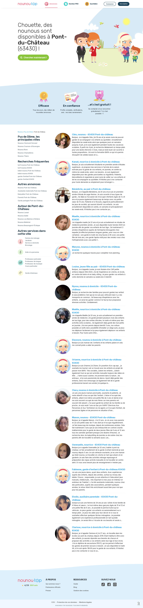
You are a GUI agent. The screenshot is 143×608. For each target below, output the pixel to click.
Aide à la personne (32, 252)
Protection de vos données (67, 602)
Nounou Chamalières (25, 153)
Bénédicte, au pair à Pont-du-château (91, 189)
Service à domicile (32, 243)
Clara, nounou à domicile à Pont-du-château (95, 390)
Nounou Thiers (23, 156)
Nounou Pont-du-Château (27, 188)
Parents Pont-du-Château (27, 197)
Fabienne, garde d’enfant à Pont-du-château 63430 (98, 469)
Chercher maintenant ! (33, 57)
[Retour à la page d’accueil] (27, 4)
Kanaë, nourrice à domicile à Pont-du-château (96, 161)
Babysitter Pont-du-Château (28, 194)
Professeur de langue (33, 261)
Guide (76, 584)
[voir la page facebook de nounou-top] (109, 584)
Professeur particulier (33, 259)
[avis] (29, 585)
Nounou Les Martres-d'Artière (29, 219)
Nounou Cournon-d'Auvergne (29, 146)
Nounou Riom (23, 150)
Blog (75, 587)
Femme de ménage (32, 238)
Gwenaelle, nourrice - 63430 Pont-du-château (96, 444)
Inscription (123, 4)
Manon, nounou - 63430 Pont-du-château (93, 417)
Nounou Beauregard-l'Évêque (29, 225)
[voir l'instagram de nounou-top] (115, 584)
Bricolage (28, 245)
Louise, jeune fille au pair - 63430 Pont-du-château (98, 266)
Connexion (110, 4)
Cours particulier (31, 266)
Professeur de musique (33, 264)
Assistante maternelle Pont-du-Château (32, 191)
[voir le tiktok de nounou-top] (103, 584)
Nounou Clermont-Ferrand (27, 143)
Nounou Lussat (23, 212)
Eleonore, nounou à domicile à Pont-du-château (96, 340)
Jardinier (28, 240)
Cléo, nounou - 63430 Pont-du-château (92, 134)
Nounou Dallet (23, 216)
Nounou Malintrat (24, 222)
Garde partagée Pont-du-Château (30, 201)
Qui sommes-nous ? (53, 584)
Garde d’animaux (31, 273)
